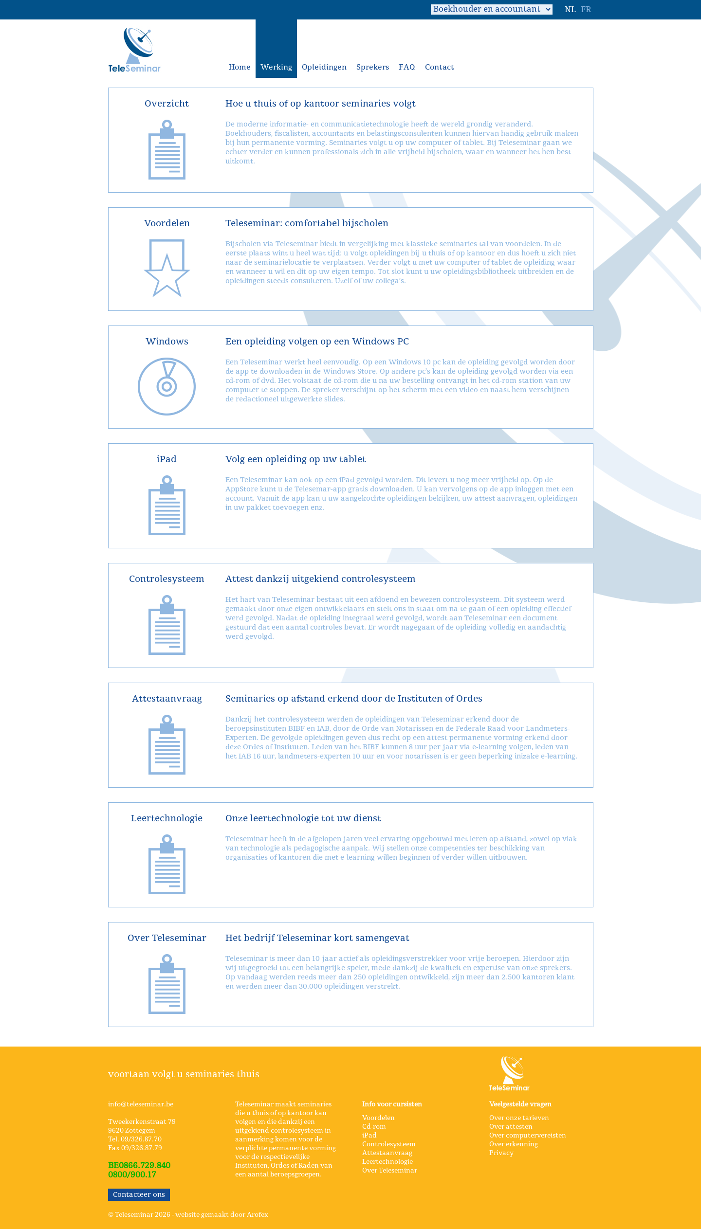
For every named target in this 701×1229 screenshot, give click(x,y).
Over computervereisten (527, 1135)
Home (240, 67)
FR (586, 9)
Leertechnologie (387, 1161)
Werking (276, 67)
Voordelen (378, 1118)
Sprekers (372, 67)
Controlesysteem (389, 1144)
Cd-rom (374, 1126)
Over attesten (511, 1126)
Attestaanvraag (387, 1153)
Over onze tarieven (519, 1118)
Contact (439, 67)
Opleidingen (324, 67)
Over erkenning (513, 1144)
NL (570, 9)
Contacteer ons (139, 1194)
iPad (369, 1135)
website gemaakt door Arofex (221, 1215)
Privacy (501, 1153)
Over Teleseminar (389, 1170)
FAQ (407, 67)
